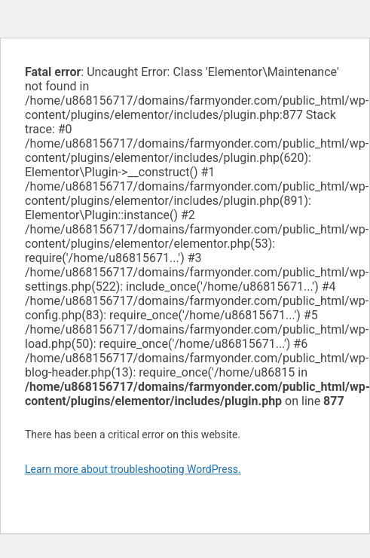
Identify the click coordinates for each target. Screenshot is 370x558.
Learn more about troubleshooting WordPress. (133, 469)
